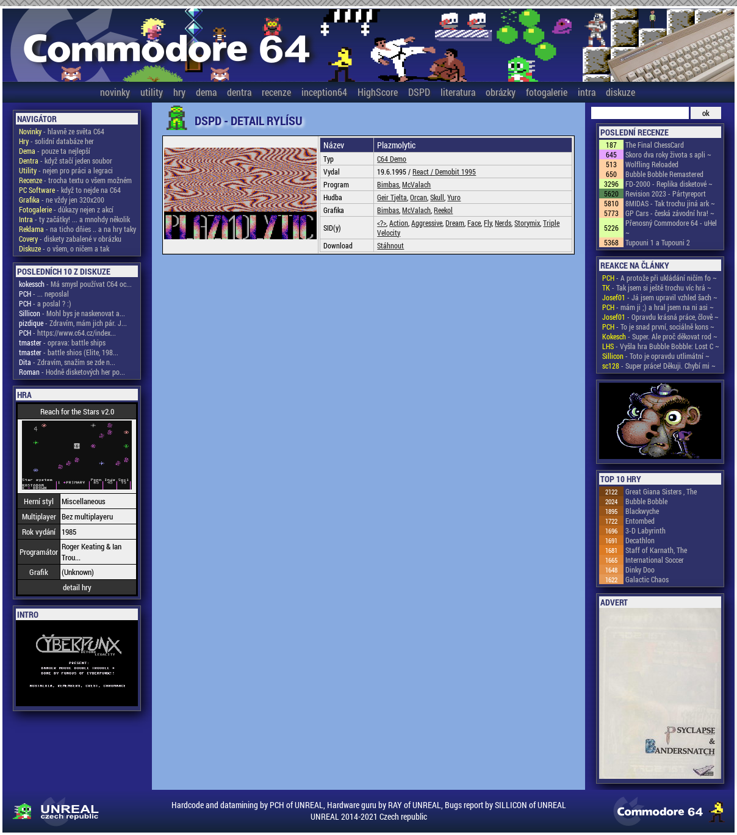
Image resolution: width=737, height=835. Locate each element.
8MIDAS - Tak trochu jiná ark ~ (670, 203)
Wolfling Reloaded (651, 164)
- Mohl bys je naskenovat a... (72, 313)
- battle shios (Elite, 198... (68, 352)
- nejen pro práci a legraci (66, 170)
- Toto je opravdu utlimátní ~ (656, 356)
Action (398, 223)
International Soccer (654, 560)
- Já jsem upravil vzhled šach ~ (659, 297)
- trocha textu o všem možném (75, 180)
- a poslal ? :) (45, 303)
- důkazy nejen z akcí (66, 209)
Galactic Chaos (647, 579)
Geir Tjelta (392, 197)
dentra (239, 91)
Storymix (527, 223)
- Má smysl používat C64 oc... (75, 284)
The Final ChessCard (654, 145)
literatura (457, 91)
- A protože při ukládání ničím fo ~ (659, 278)
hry (179, 91)
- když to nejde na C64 (70, 190)
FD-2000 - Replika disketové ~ (669, 184)
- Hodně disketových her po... (72, 372)
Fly (488, 223)
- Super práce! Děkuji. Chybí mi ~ (659, 366)
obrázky (501, 91)
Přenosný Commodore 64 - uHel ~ (671, 227)
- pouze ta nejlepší (54, 151)
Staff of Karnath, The (656, 550)
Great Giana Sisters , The (661, 491)
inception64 (324, 91)
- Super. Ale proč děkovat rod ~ (659, 336)
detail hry (77, 587)
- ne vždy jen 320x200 (61, 199)
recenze (276, 91)
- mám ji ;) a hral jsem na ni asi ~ (658, 307)
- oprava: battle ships (62, 342)
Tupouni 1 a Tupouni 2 (657, 242)
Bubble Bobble (646, 501)
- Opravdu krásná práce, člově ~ (660, 317)
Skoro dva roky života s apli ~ (668, 154)
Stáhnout (390, 245)
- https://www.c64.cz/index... (67, 333)
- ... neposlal (44, 293)
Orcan (418, 197)
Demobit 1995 (455, 171)
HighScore (378, 91)
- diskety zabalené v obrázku (70, 239)
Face (474, 223)
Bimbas (388, 184)
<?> (381, 223)
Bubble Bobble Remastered (664, 174)
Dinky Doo (640, 569)
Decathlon (640, 540)
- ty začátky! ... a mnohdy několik (74, 219)
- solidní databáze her (56, 141)
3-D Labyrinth (645, 530)
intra (586, 91)
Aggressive (426, 223)
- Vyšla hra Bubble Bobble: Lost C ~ (660, 346)
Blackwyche (642, 511)
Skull (437, 197)
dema (206, 91)
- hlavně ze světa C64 (61, 131)
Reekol (443, 210)
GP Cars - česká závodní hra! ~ (669, 213)
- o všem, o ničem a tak (64, 248)
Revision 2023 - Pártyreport (665, 193)
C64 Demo (391, 159)
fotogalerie (546, 91)
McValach (416, 184)
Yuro (454, 197)
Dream (454, 223)
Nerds (503, 223)
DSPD (419, 91)
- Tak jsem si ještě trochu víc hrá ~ (656, 287)
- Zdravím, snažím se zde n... (67, 362)
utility (151, 91)
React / (423, 171)
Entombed (640, 521)
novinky (115, 91)
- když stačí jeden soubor (65, 160)
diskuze (620, 91)
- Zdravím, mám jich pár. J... (73, 323)
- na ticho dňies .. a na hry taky (77, 229)
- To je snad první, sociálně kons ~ (658, 326)
